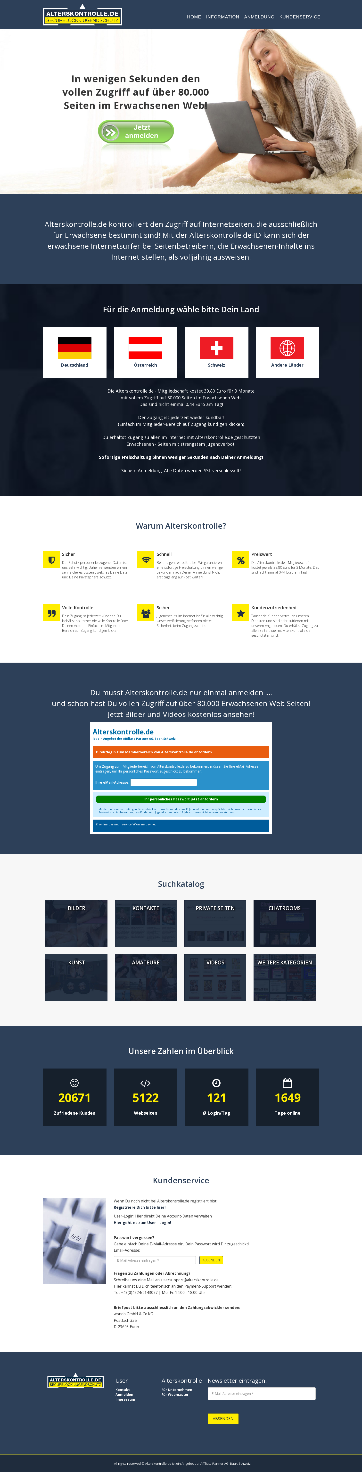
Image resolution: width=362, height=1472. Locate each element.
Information (222, 17)
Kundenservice (300, 17)
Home (194, 17)
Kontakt (122, 1389)
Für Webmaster (175, 1394)
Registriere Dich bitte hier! (139, 1207)
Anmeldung (259, 17)
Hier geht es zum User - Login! (142, 1222)
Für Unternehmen (177, 1389)
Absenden (211, 1260)
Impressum (125, 1399)
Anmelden (124, 1394)
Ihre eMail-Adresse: (112, 782)
